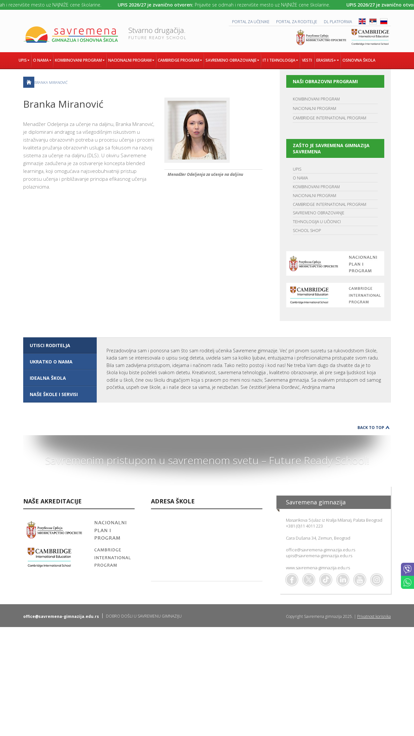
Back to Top (370, 427)
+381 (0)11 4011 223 (304, 526)
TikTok (326, 580)
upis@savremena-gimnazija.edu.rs (319, 556)
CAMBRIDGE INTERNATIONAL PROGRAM (329, 118)
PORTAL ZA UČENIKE (251, 21)
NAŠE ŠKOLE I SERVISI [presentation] (54, 394)
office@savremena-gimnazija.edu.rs (320, 550)
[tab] (60, 345)
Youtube (360, 580)
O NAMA (300, 178)
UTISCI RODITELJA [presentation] (50, 345)
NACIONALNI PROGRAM (314, 108)
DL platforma (338, 21)
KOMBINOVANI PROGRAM (316, 99)
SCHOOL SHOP (307, 230)
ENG (362, 21)
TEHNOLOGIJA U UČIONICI (317, 221)
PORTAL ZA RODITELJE (296, 21)
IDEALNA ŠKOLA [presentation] (48, 378)
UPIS (297, 169)
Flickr (377, 580)
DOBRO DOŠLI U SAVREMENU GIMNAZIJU (144, 616)
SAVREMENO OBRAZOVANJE (318, 213)
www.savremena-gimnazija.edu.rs (318, 568)
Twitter (309, 580)
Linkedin (343, 580)
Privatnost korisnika (374, 616)
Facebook (292, 580)
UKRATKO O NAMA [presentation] (51, 362)
